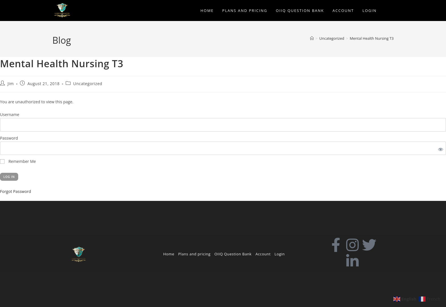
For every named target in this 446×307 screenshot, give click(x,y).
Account (263, 253)
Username (9, 114)
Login (279, 253)
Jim (11, 83)
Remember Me (18, 161)
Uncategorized (87, 83)
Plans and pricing (194, 253)
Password (9, 138)
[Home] (312, 38)
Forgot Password (15, 191)
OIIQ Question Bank (233, 253)
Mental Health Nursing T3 (372, 38)
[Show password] (439, 148)
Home (168, 253)
